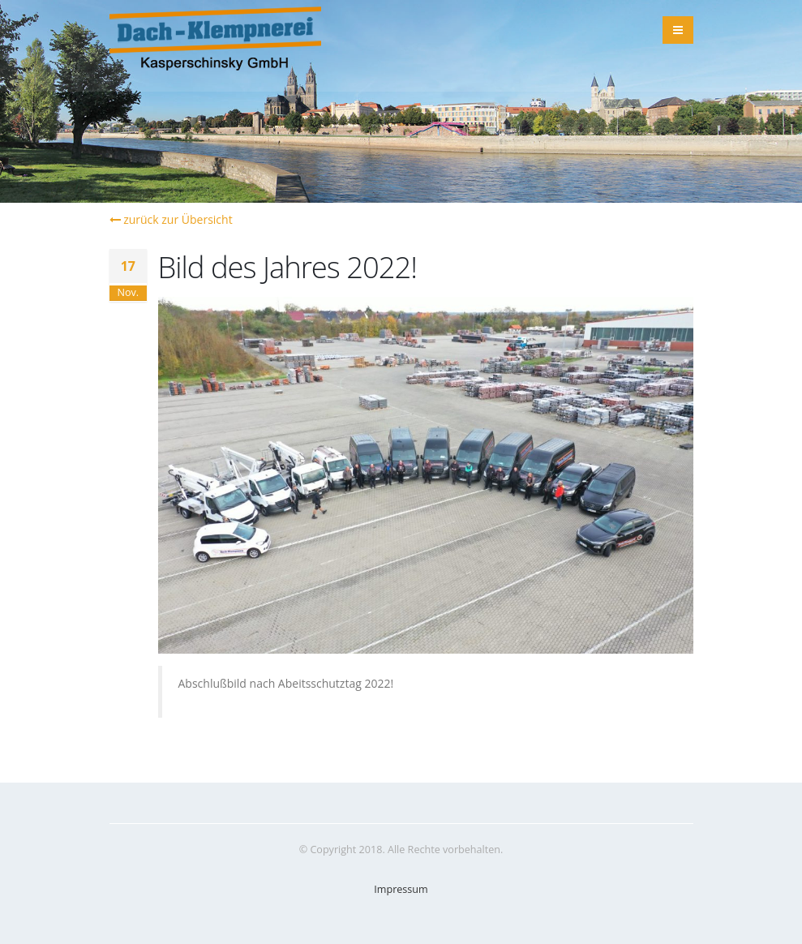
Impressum (401, 889)
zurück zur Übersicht (171, 219)
